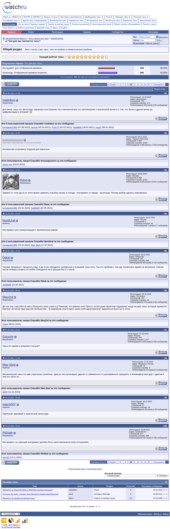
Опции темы (159, 89)
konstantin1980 (9, 127)
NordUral (8, 220)
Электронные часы (148, 21)
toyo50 (5, 457)
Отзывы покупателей (80, 24)
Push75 (55, 127)
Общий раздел (9, 24)
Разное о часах (149, 24)
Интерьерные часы (94, 21)
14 (145, 84)
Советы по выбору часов (58, 24)
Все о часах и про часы (39, 38)
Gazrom (7, 336)
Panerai (109, 17)
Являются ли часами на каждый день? (18, 498)
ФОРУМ (27, 17)
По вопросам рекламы (10, 527)
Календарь (153, 32)
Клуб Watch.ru (9, 28)
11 (134, 84)
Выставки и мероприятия (71, 17)
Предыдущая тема (77, 469)
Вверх (166, 514)
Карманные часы (76, 21)
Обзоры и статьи (50, 17)
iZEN (4, 392)
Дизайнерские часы (58, 21)
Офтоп (55, 28)
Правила (11, 32)
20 (149, 84)
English (64, 28)
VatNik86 (77, 127)
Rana (24, 180)
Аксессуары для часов (101, 24)
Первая (112, 84)
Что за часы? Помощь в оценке (31, 24)
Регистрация (57, 32)
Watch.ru (158, 514)
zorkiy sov (7, 164)
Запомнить (162, 37)
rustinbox (8, 100)
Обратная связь (145, 514)
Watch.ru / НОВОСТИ (12, 17)
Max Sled (35, 245)
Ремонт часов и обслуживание (127, 24)
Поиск (31, 32)
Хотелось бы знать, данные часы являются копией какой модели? (30, 494)
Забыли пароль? (153, 43)
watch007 (9, 404)
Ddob (6, 257)
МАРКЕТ (37, 17)
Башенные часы (130, 21)
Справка (86, 32)
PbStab (7, 432)
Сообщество (119, 32)
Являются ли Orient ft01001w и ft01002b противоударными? (27, 490)
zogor (98, 127)
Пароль (136, 40)
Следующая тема (93, 469)
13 (141, 84)
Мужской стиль (43, 28)
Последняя (159, 84)
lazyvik (34, 127)
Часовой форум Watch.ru (16, 38)
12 (138, 84)
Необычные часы (112, 21)
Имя (134, 37)
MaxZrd (7, 297)
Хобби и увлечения (26, 28)
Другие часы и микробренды (35, 21)
